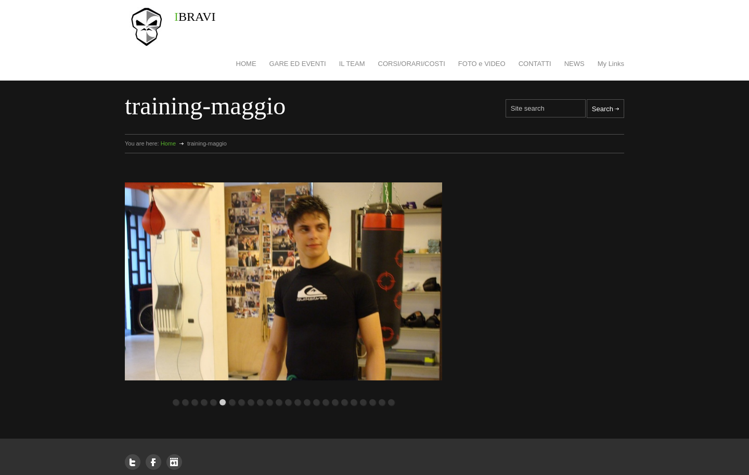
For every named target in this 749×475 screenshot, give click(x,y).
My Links (611, 64)
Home (168, 143)
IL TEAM (352, 64)
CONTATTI (535, 64)
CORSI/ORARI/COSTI (411, 64)
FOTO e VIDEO (482, 64)
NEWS (574, 64)
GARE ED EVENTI (297, 64)
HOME (246, 64)
